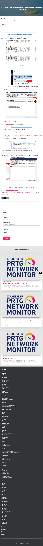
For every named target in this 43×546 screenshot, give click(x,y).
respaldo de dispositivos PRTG (10, 192)
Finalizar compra (5, 380)
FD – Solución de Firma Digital (8, 440)
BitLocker (4, 410)
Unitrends (4, 502)
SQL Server (4, 495)
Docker (3, 426)
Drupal (3, 427)
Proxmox (4, 487)
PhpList (3, 483)
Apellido (4, 212)
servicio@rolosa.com (30, 187)
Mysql (3, 469)
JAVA (3, 461)
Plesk (3, 484)
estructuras (4, 434)
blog (3, 413)
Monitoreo (4, 385)
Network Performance (10, 190)
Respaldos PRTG (5, 194)
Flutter (3, 441)
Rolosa (2, 531)
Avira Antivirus (5, 402)
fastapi (3, 438)
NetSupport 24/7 (5, 472)
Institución (5, 217)
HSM (3, 458)
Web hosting (4, 515)
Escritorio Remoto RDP (6, 433)
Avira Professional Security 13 (8, 405)
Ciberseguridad (5, 416)
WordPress (4, 523)
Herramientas (5, 455)
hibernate (4, 456)
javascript (4, 462)
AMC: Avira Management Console (8, 399)
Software (4, 494)
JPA (2, 463)
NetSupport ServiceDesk (7, 477)
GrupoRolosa (16, 540)
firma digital (4, 381)
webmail (3, 518)
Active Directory (5, 398)
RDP (2, 491)
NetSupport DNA (5, 473)
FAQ (2, 378)
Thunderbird (4, 498)
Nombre (4, 207)
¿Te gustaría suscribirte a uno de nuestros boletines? (13, 227)
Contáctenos (4, 377)
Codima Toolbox (5, 417)
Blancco (3, 412)
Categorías (4, 376)
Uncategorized (5, 501)
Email (3, 431)
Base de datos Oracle (6, 408)
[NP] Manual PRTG (7, 358)
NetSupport (4, 470)
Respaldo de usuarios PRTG (30, 192)
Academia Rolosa (5, 371)
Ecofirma (4, 430)
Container (4, 419)
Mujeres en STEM (5, 387)
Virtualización (5, 505)
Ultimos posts (5, 392)
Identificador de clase (6, 459)
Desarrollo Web (5, 424)
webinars (4, 516)
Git (2, 447)
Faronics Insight (5, 437)
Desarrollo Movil (5, 423)
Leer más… (12, 287)
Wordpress (4, 522)
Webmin (3, 519)
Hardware (4, 454)
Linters (3, 466)
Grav (3, 449)
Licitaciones (4, 465)
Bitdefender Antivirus (6, 409)
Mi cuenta (4, 384)
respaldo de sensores (20, 192)
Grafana (3, 448)
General (3, 444)
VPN (2, 512)
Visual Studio (4, 509)
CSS (2, 420)
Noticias (3, 480)
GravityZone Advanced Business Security (10, 452)
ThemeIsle (26, 543)
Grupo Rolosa (4, 529)
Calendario (4, 415)
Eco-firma (27, 540)
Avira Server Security (6, 406)
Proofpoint (4, 486)
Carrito (3, 374)
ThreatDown (4, 497)
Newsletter (4, 388)
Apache (3, 401)
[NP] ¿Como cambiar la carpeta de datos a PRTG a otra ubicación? (19, 321)
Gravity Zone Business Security (8, 451)
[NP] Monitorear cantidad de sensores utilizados (15, 283)
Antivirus (4, 373)
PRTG (16, 190)
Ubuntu (3, 500)
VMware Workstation (6, 511)
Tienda (3, 391)
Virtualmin (4, 508)
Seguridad (4, 493)
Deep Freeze (4, 422)
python (3, 490)
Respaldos (37, 192)
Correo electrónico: (6, 222)
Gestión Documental (6, 383)
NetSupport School (6, 476)
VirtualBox (4, 504)
